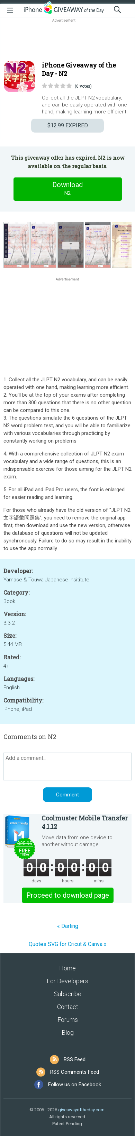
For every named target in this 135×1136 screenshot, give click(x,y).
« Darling (67, 926)
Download (67, 189)
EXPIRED (67, 125)
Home (67, 968)
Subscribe (67, 994)
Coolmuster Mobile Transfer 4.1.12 (85, 822)
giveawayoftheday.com (81, 1109)
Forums (67, 1019)
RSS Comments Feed (74, 1072)
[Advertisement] (67, 40)
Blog (68, 1032)
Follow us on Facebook (74, 1084)
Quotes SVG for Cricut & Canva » (68, 944)
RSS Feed (75, 1059)
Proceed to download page (67, 895)
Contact (67, 1006)
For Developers (67, 981)
